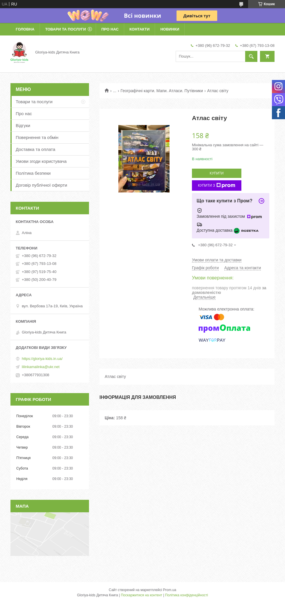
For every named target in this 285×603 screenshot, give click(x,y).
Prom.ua (169, 590)
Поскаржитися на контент (141, 595)
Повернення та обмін (37, 137)
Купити (217, 173)
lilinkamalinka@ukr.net (41, 367)
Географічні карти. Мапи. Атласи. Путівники (162, 90)
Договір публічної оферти (41, 185)
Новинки (169, 29)
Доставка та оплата (35, 149)
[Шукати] (251, 56)
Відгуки (23, 125)
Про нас (109, 29)
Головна (25, 29)
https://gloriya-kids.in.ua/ (42, 358)
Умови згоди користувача (41, 161)
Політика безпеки (33, 173)
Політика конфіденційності (186, 595)
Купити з (217, 185)
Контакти (139, 29)
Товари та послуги (65, 29)
